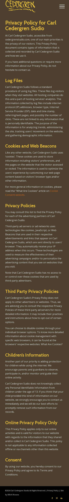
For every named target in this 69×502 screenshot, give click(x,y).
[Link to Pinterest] (57, 498)
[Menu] (59, 6)
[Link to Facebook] (52, 498)
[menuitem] (59, 6)
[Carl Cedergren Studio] (28, 6)
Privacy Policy (53, 490)
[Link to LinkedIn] (61, 498)
